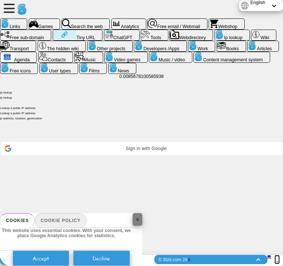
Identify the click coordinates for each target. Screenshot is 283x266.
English (257, 2)
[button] (141, 148)
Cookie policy (60, 220)
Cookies (17, 220)
